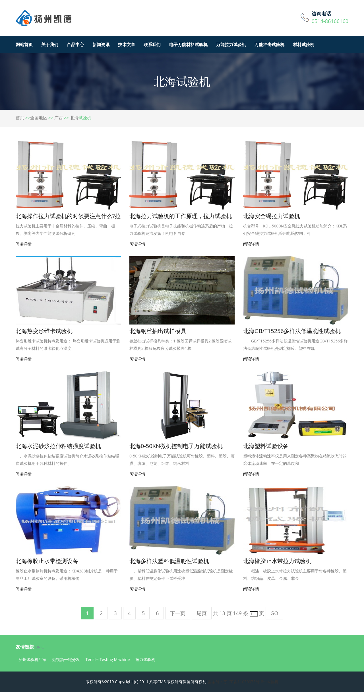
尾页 (202, 613)
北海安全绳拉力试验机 (271, 216)
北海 (74, 117)
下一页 (177, 613)
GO (274, 613)
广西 (58, 117)
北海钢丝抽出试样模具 (157, 331)
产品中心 (75, 44)
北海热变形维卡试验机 (44, 331)
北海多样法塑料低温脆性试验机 (169, 561)
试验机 (272, 681)
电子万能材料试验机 (188, 44)
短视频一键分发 (66, 659)
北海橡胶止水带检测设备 (47, 561)
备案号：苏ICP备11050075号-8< (237, 681)
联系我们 (152, 44)
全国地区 (38, 117)
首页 (20, 117)
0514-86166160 (330, 21)
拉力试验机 (145, 659)
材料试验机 (303, 44)
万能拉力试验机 (231, 44)
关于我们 (49, 44)
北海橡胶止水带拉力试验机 (277, 561)
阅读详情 (24, 244)
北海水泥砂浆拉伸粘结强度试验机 (58, 446)
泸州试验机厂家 (32, 659)
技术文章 (126, 44)
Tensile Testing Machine (108, 659)
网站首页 (24, 44)
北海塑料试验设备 (266, 446)
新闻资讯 (100, 44)
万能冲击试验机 (269, 44)
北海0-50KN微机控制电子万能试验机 (176, 446)
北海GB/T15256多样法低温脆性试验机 (292, 331)
